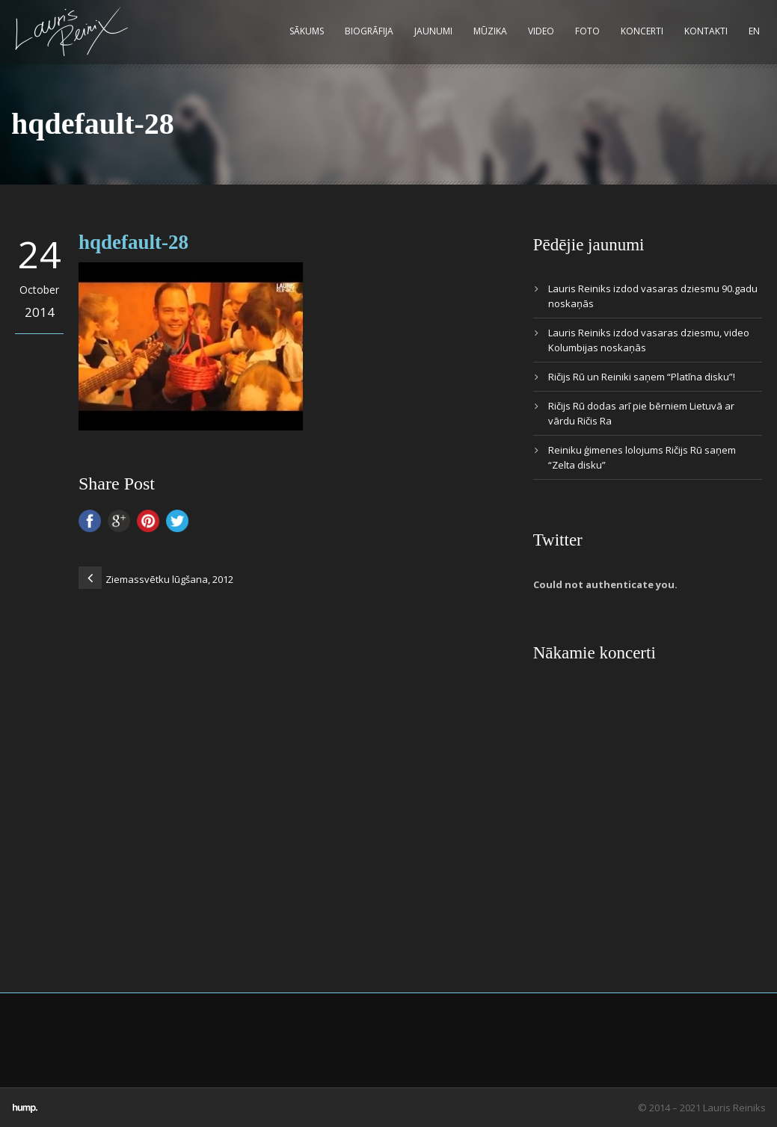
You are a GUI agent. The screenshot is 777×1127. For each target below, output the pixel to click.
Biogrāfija (369, 31)
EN (754, 31)
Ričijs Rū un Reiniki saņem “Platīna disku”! (641, 376)
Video (541, 31)
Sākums (306, 31)
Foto (587, 31)
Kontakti (706, 31)
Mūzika (490, 31)
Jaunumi (433, 31)
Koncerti (642, 31)
